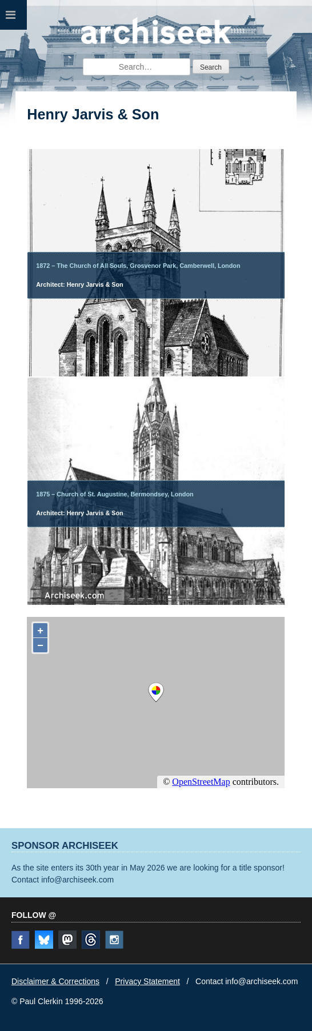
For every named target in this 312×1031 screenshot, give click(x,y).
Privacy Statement (147, 981)
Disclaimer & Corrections (55, 981)
